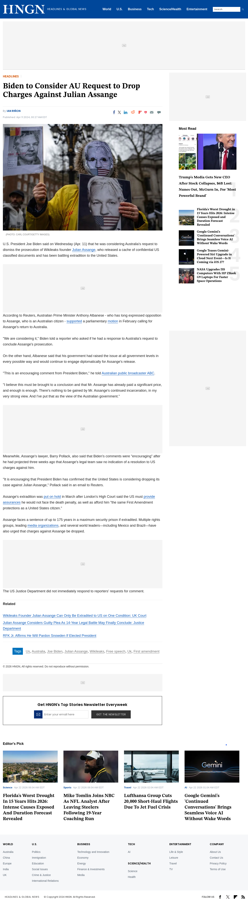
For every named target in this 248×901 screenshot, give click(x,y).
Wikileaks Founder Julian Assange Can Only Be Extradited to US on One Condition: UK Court (74, 616)
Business (134, 9)
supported (74, 321)
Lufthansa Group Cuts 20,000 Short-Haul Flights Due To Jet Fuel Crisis (151, 802)
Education (38, 863)
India (6, 869)
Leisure (173, 857)
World (106, 9)
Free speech (115, 651)
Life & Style (176, 851)
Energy (81, 863)
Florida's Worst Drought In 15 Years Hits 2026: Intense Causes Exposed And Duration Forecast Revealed (28, 807)
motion (113, 321)
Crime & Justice (41, 875)
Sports (67, 787)
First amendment (146, 651)
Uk (129, 651)
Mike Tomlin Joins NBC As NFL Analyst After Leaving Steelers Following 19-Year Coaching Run (89, 807)
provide (149, 497)
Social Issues (40, 869)
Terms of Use (218, 869)
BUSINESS (83, 844)
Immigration (39, 857)
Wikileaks (97, 651)
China (6, 857)
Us (28, 651)
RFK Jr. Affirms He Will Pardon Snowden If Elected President (49, 636)
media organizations (42, 525)
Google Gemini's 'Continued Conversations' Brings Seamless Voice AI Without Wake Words (208, 807)
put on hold (52, 497)
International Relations (45, 880)
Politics (36, 851)
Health (132, 876)
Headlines (11, 76)
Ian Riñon (14, 111)
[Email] (151, 112)
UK (5, 875)
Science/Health (170, 9)
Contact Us (216, 857)
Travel (127, 787)
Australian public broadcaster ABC (128, 373)
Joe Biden (54, 651)
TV (171, 869)
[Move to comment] (159, 112)
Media (81, 875)
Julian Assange (83, 250)
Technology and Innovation (93, 851)
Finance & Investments (91, 869)
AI (186, 787)
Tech (150, 9)
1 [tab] (226, 744)
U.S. (119, 9)
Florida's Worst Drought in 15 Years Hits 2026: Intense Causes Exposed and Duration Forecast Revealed (216, 217)
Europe (7, 863)
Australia (38, 651)
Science (7, 787)
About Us (215, 851)
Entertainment (196, 9)
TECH (131, 844)
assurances (12, 502)
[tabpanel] (33, 787)
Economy (82, 857)
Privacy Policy (218, 863)
